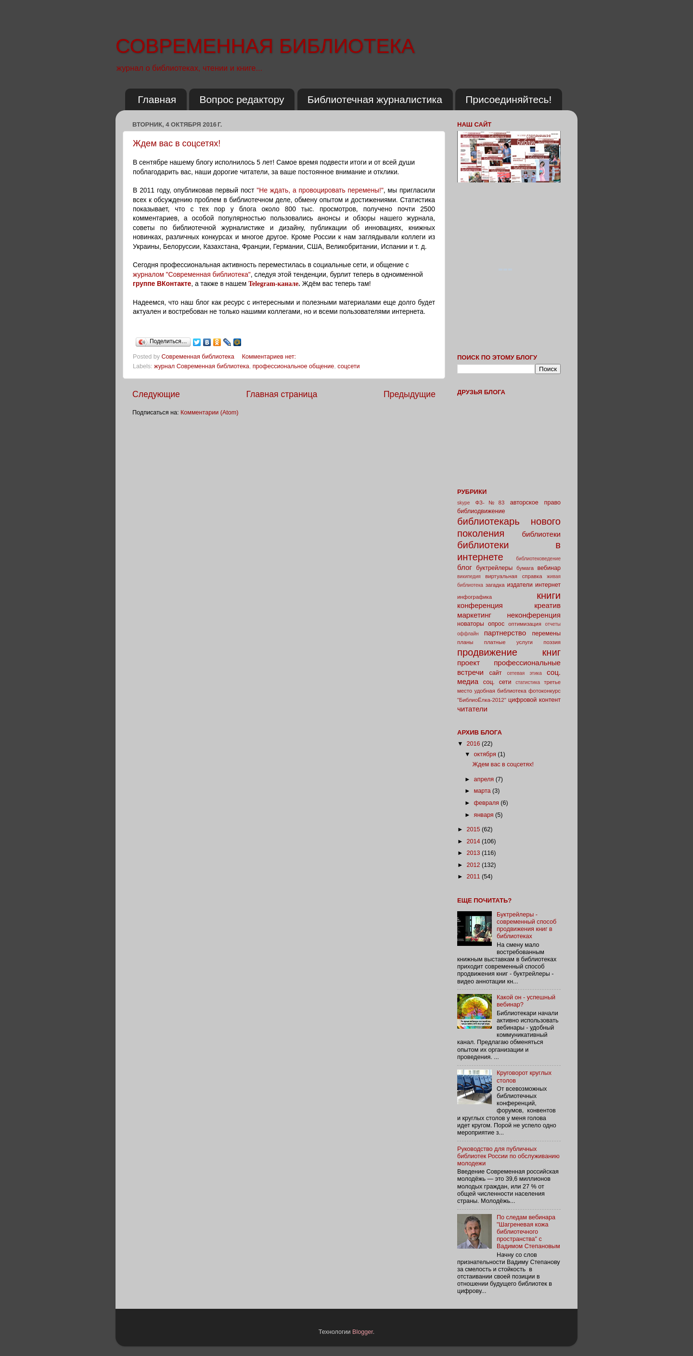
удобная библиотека (500, 691)
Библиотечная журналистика (375, 99)
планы (465, 642)
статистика (527, 682)
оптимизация (524, 624)
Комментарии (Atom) (209, 412)
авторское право (535, 502)
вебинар (549, 568)
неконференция (534, 615)
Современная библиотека (199, 356)
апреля (485, 779)
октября (486, 754)
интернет (548, 584)
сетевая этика (524, 673)
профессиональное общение (293, 366)
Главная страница (281, 394)
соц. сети (497, 682)
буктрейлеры (494, 568)
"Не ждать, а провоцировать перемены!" (320, 190)
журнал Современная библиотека (201, 366)
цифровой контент (534, 700)
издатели (519, 584)
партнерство (505, 633)
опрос (496, 623)
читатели (472, 709)
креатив (547, 605)
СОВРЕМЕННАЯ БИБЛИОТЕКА (265, 46)
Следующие (156, 394)
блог (464, 567)
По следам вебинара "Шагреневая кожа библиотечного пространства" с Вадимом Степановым (528, 1232)
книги (549, 595)
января (485, 815)
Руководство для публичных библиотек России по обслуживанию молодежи (508, 1156)
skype (463, 502)
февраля (487, 803)
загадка (495, 585)
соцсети (348, 366)
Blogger (362, 1332)
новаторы (470, 623)
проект (468, 663)
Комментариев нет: (270, 356)
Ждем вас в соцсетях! (176, 143)
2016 (474, 743)
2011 (474, 876)
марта (483, 791)
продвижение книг (509, 652)
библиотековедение (538, 558)
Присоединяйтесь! (508, 99)
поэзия (552, 642)
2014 (474, 841)
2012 (474, 865)
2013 (474, 853)
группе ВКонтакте (162, 283)
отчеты (553, 624)
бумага (525, 568)
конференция (480, 605)
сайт (495, 673)
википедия (469, 576)
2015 (474, 829)
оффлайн (468, 633)
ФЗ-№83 (490, 502)
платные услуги (508, 642)
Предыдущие (410, 394)
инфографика (474, 597)
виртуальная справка (513, 576)
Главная (157, 99)
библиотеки (541, 534)
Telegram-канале (273, 283)
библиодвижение (481, 511)
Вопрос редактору (241, 99)
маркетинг (474, 615)
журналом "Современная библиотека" (192, 274)
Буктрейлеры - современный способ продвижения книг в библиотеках (526, 925)
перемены (546, 633)
